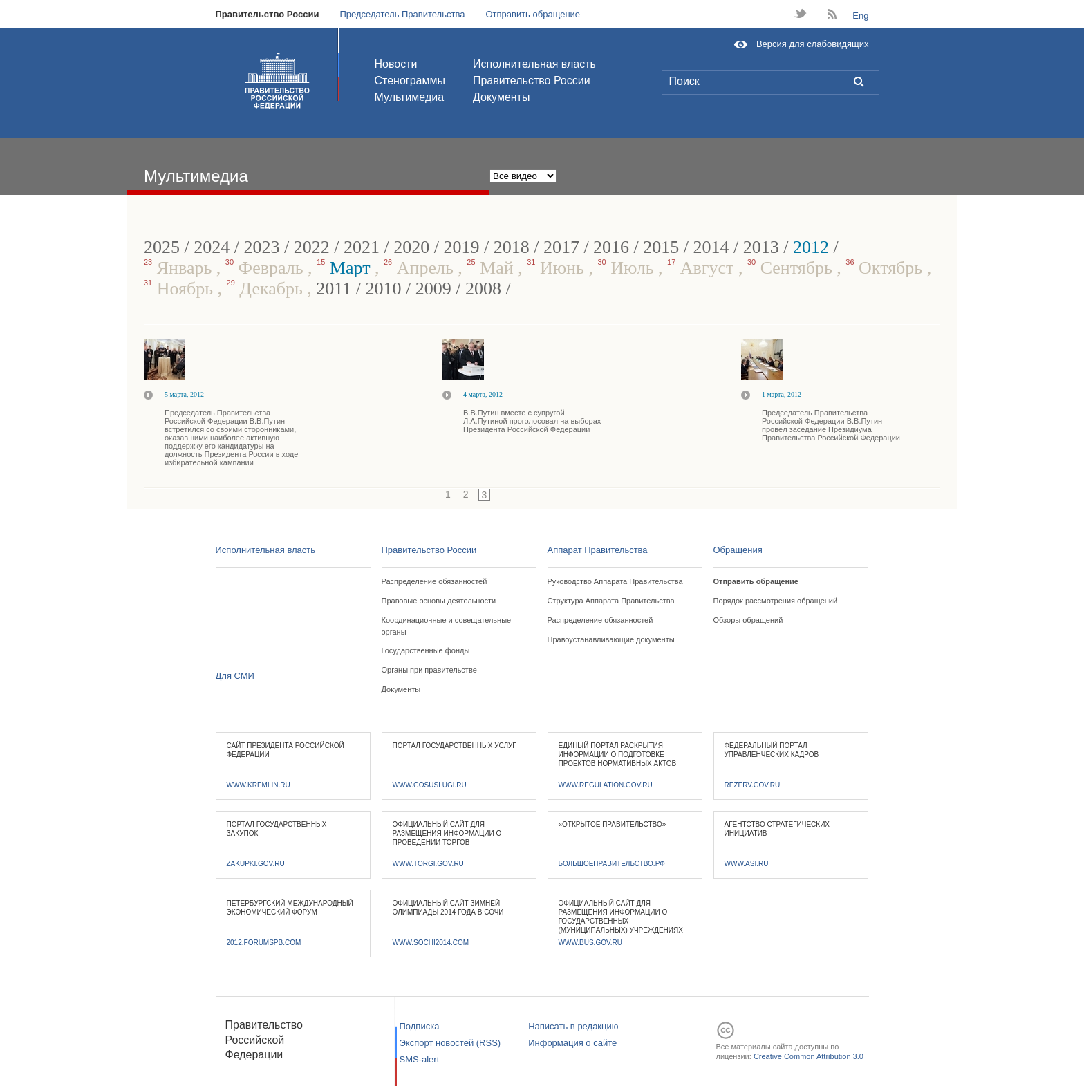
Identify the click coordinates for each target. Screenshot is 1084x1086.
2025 (162, 247)
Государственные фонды (426, 650)
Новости (396, 64)
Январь (180, 268)
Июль (627, 268)
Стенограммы (410, 80)
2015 (661, 247)
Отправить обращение (532, 14)
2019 (461, 247)
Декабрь (267, 289)
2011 (333, 289)
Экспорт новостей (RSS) (450, 1043)
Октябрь (885, 268)
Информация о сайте (572, 1043)
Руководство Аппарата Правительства (615, 581)
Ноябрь (181, 289)
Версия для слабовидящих (812, 43)
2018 (512, 247)
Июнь (557, 268)
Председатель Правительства (402, 14)
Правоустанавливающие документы (611, 639)
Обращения (738, 550)
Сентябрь (792, 268)
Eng (860, 15)
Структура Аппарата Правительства (611, 601)
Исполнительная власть (534, 64)
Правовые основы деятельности (439, 601)
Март (346, 268)
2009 (433, 289)
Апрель (421, 268)
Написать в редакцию (573, 1026)
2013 (761, 247)
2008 (483, 289)
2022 (312, 247)
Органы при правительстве (429, 670)
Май (492, 268)
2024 (212, 247)
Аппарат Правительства (598, 550)
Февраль (266, 268)
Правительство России (267, 14)
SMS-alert (420, 1059)
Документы (501, 97)
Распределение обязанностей (434, 581)
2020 (411, 247)
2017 (561, 247)
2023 (261, 247)
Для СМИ (235, 676)
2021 (362, 247)
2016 (611, 247)
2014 (711, 247)
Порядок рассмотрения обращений (775, 601)
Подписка (420, 1026)
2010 (384, 289)
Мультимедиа (410, 97)
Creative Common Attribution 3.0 (808, 1056)
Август (702, 268)
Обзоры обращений (748, 620)
